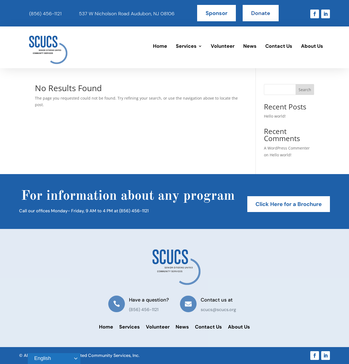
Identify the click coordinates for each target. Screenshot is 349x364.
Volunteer (222, 46)
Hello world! (275, 116)
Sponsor (216, 13)
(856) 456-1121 (45, 13)
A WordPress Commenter (287, 148)
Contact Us (278, 46)
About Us (312, 46)
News (250, 46)
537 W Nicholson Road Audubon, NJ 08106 (126, 13)
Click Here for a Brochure (288, 204)
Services (186, 46)
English (40, 358)
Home (160, 46)
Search (305, 89)
